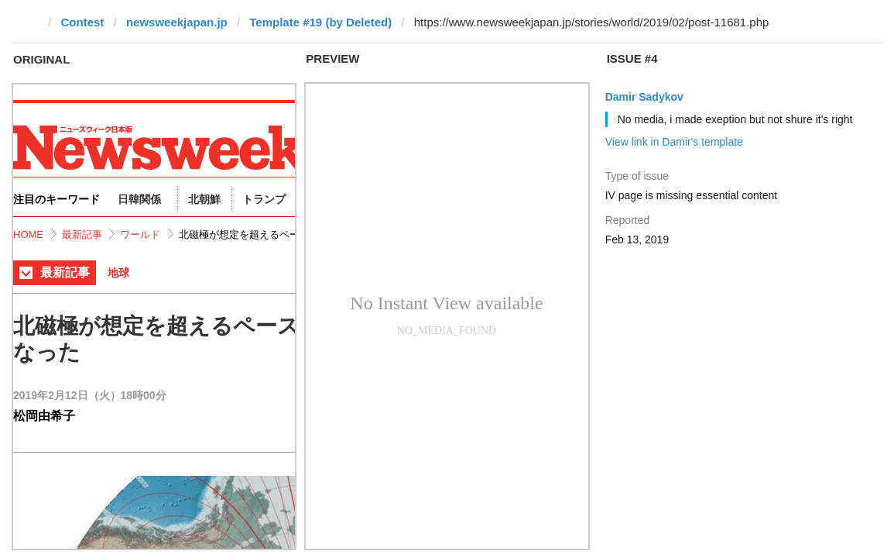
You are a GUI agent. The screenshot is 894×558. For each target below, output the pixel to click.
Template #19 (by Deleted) (320, 22)
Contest (82, 22)
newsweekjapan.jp (177, 22)
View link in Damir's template (674, 142)
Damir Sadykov (644, 97)
